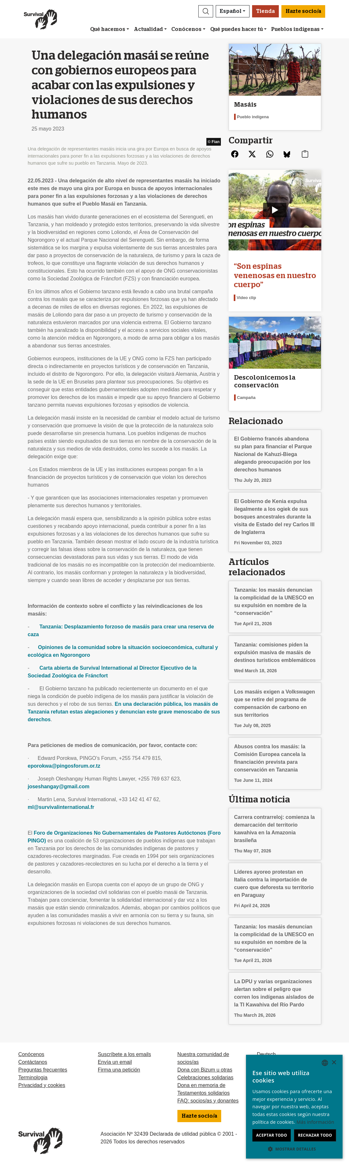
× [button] (333, 1062)
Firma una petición (119, 1070)
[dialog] (294, 1107)
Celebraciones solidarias (205, 1077)
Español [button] (230, 11)
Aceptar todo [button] (271, 1135)
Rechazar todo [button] (315, 1135)
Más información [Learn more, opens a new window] (315, 1122)
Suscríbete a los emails (124, 1054)
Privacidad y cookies (41, 1085)
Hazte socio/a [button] (303, 11)
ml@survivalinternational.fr (61, 807)
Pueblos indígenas (295, 29)
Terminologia (33, 1077)
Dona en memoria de (201, 1085)
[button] (205, 11)
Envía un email (115, 1062)
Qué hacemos (107, 29)
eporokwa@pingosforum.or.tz (64, 766)
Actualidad (148, 29)
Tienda (265, 11)
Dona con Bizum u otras (204, 1070)
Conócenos (186, 29)
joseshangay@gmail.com (59, 786)
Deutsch (266, 1054)
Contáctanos (32, 1062)
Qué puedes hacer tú (236, 29)
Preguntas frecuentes (42, 1070)
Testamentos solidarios (203, 1093)
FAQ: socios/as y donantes (208, 1100)
